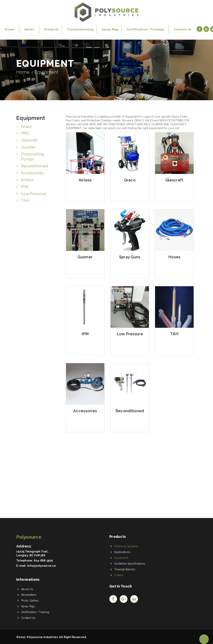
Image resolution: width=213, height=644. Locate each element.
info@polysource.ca (41, 565)
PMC (25, 133)
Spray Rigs (28, 606)
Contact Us (28, 617)
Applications (122, 552)
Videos (118, 575)
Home (23, 72)
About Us (27, 589)
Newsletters (28, 594)
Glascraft (29, 140)
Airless (27, 180)
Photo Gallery (30, 600)
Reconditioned (34, 166)
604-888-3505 (43, 560)
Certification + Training (35, 612)
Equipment (121, 557)
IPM (24, 186)
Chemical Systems (126, 546)
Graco (26, 126)
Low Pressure (33, 193)
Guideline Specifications (129, 563)
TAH (25, 200)
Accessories (32, 173)
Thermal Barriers (124, 569)
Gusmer (28, 147)
